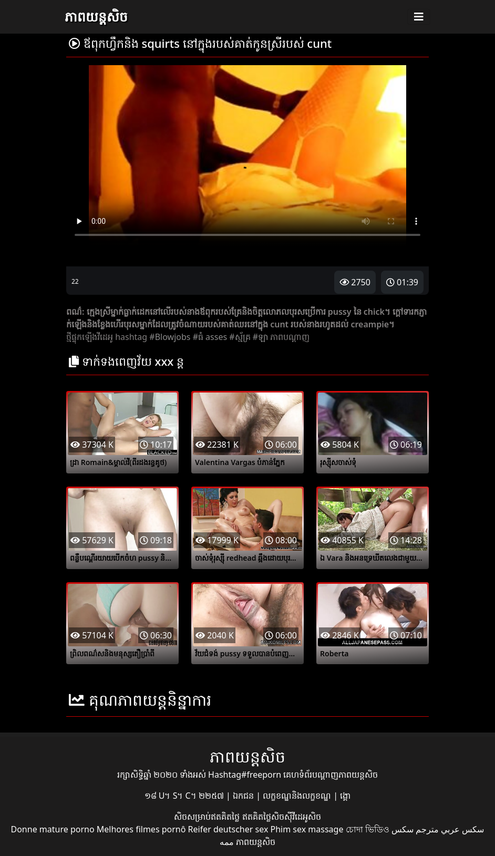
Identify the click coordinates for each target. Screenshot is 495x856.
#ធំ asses (210, 337)
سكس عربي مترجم (450, 829)
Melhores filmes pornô (141, 829)
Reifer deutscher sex (228, 829)
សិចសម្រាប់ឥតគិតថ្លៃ (208, 816)
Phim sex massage (307, 829)
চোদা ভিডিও (367, 829)
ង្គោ (345, 795)
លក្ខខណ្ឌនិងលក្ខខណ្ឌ (298, 795)
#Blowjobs (169, 337)
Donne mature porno (53, 829)
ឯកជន (244, 795)
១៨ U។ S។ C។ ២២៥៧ (185, 795)
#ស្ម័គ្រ (239, 337)
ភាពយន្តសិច (96, 16)
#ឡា (260, 337)
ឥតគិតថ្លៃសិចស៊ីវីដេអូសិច (281, 816)
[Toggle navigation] (418, 17)
